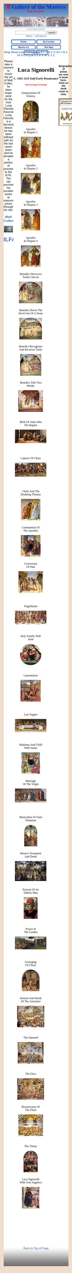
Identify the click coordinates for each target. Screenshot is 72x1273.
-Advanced (40, 35)
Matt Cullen (9, 219)
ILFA (10, 239)
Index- (29, 35)
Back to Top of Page (36, 1248)
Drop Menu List (14, 52)
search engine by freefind (36, 29)
